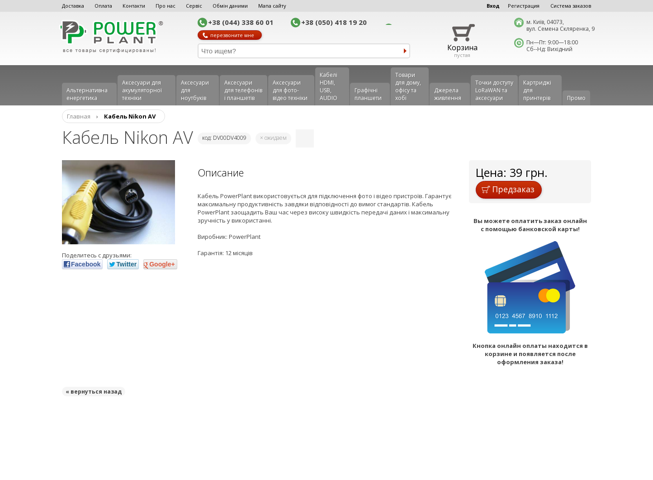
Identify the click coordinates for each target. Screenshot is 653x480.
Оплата (103, 5)
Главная (78, 116)
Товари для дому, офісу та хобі (408, 86)
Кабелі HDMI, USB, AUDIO (328, 86)
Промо (576, 98)
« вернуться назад (94, 391)
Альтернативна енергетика (87, 94)
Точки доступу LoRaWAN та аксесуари (494, 90)
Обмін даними (230, 5)
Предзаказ (508, 189)
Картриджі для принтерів (537, 90)
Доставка (73, 5)
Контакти (134, 5)
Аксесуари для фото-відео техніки (290, 90)
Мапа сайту (272, 5)
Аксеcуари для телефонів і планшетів (243, 90)
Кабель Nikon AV (130, 116)
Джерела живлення (447, 94)
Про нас (165, 5)
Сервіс (194, 5)
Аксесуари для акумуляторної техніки (142, 90)
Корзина (462, 47)
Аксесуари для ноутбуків (195, 90)
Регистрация (523, 5)
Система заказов (570, 5)
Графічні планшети (368, 94)
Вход (493, 5)
